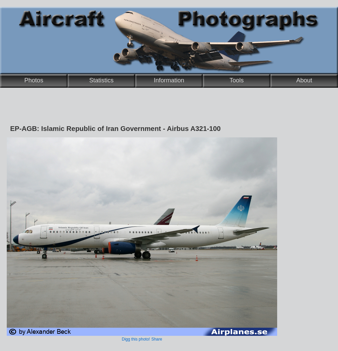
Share (156, 339)
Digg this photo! (136, 339)
